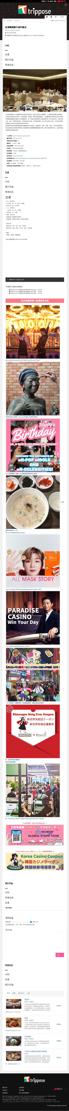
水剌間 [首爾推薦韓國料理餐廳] (36, 1051)
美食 (8, 993)
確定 (58, 955)
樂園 (26, 1018)
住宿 (28, 993)
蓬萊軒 (27, 999)
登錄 (55, 1)
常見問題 (21, 1090)
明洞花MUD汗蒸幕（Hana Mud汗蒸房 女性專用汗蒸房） (23, 417)
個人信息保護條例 (24, 1093)
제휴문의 (4, 1090)
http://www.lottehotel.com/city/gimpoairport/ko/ (28, 158)
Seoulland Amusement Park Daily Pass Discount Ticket (23, 360)
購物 (14, 993)
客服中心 (44, 1)
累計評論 (9, 59)
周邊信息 (9, 65)
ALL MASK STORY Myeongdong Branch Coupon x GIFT (24, 589)
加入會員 (50, 1)
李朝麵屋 (28, 1036)
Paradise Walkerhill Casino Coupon (18, 646)
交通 (7, 54)
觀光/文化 (21, 993)
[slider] (31, 922)
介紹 (7, 181)
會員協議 (4, 1093)
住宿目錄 (16, 20)
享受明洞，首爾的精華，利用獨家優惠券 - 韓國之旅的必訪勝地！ (26, 703)
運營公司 (4, 1087)
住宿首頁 (9, 20)
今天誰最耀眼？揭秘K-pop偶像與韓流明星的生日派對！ (22, 473)
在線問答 (21, 1087)
